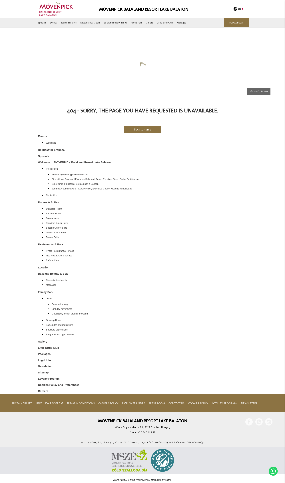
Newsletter (45, 366)
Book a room (236, 22)
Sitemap (43, 372)
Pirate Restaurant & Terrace (60, 251)
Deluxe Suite (52, 237)
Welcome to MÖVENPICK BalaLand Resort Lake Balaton (74, 162)
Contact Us (51, 195)
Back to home (142, 129)
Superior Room (53, 213)
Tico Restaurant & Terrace (59, 255)
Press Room (52, 169)
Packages (181, 23)
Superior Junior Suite (56, 228)
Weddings (51, 143)
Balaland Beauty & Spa (115, 23)
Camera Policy (108, 403)
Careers (43, 391)
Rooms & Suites (69, 23)
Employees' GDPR (133, 403)
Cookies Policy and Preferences (58, 384)
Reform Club (52, 260)
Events (53, 23)
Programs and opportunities (60, 334)
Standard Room (54, 209)
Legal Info (44, 360)
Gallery (149, 23)
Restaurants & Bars (90, 23)
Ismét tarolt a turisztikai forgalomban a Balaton (75, 184)
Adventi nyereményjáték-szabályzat (70, 174)
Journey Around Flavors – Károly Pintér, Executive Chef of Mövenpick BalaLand (92, 188)
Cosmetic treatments (56, 280)
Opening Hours (53, 320)
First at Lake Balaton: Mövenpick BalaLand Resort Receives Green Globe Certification (95, 179)
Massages (51, 285)
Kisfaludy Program (49, 403)
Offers (49, 298)
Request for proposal (51, 149)
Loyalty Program (48, 378)
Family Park (136, 23)
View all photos (259, 91)
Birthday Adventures (62, 309)
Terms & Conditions (81, 403)
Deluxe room (52, 218)
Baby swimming (60, 304)
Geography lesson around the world (70, 313)
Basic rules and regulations (59, 325)
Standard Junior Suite (57, 223)
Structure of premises (57, 329)
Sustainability (22, 403)
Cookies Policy (198, 403)
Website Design (196, 442)
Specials (42, 23)
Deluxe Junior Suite (56, 232)
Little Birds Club (165, 23)
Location (43, 267)
